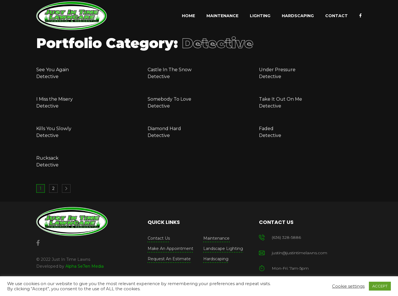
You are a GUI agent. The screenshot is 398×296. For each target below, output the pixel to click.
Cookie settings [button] (348, 286)
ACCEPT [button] (379, 286)
